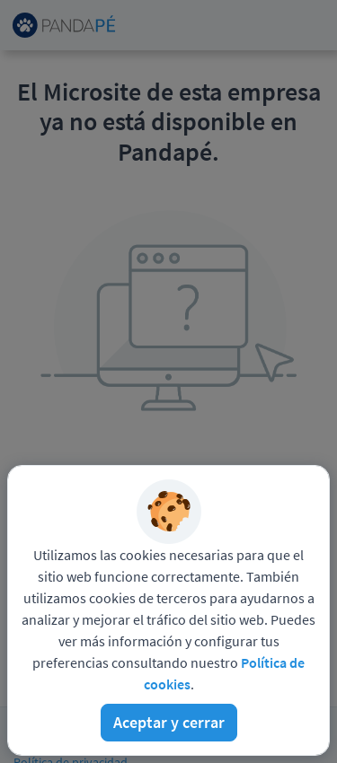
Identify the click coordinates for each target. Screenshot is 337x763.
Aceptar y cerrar (169, 722)
